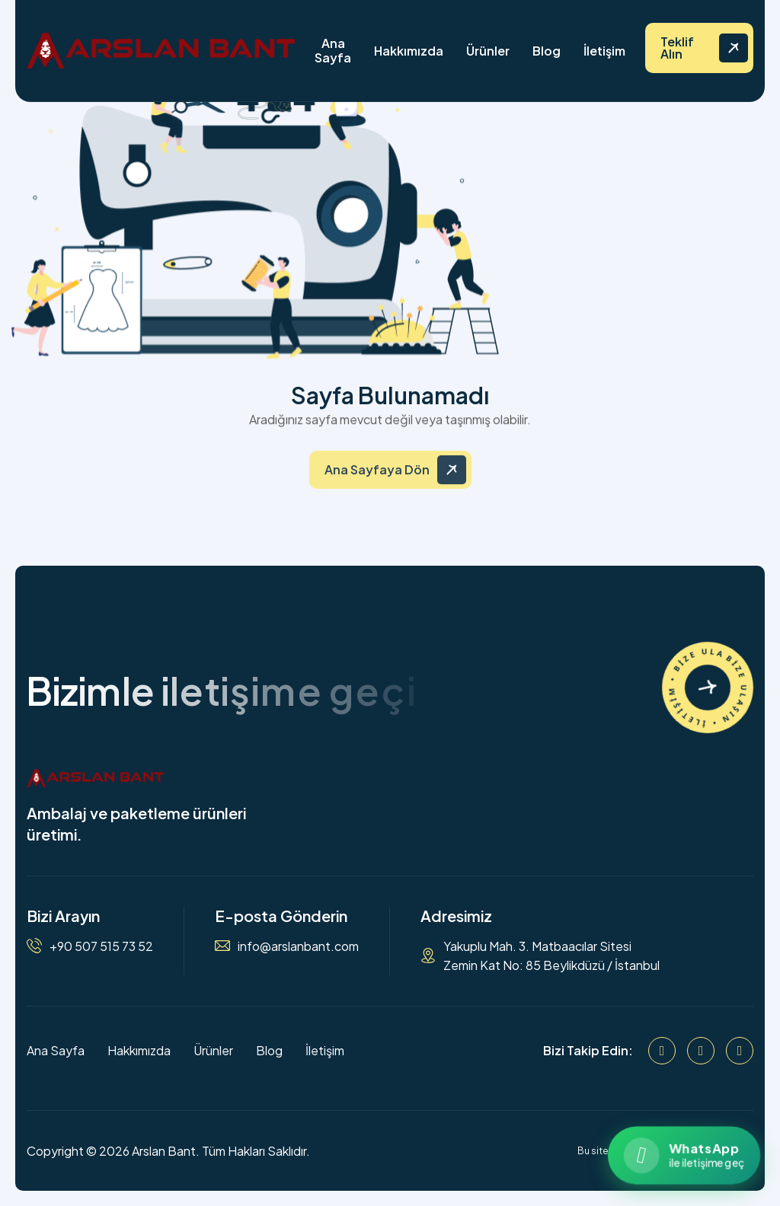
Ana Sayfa (333, 50)
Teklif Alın (677, 48)
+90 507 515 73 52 (101, 946)
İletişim (604, 51)
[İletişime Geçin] (707, 687)
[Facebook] (662, 1050)
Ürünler (488, 51)
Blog (546, 51)
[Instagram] (700, 1050)
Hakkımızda (408, 51)
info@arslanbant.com (298, 946)
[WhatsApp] (739, 1050)
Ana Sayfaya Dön (377, 480)
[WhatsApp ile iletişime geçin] (683, 1155)
